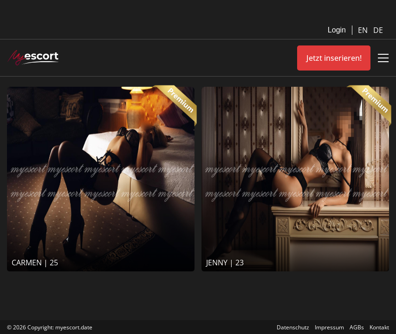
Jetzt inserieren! (334, 58)
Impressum (329, 327)
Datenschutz (293, 327)
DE (378, 30)
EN (364, 30)
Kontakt (379, 327)
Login (337, 30)
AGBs (357, 327)
